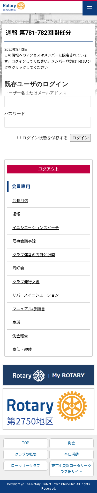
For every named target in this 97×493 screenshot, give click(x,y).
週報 (16, 214)
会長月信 (20, 200)
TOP (25, 443)
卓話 (16, 322)
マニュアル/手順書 (28, 309)
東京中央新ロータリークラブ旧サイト (71, 469)
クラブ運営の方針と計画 (33, 255)
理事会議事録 (24, 241)
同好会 (18, 268)
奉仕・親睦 (22, 349)
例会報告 (20, 336)
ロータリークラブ (25, 466)
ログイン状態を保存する (45, 138)
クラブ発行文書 (26, 282)
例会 (71, 443)
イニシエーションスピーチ (35, 227)
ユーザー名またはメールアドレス (35, 93)
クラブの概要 (25, 454)
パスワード (14, 113)
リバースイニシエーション (35, 295)
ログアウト (48, 168)
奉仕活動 (71, 454)
